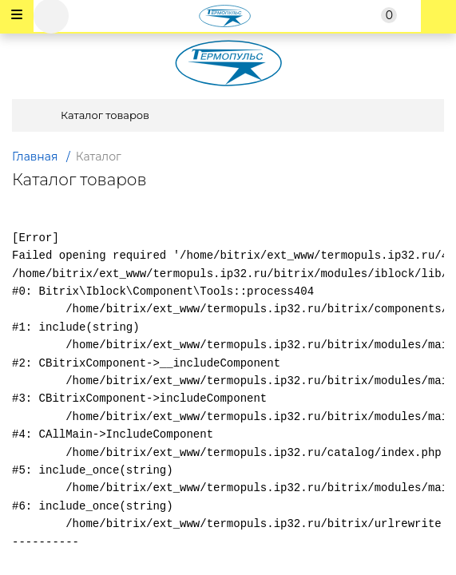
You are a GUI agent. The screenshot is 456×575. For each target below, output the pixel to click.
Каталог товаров (85, 115)
